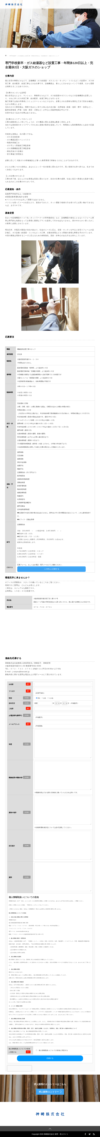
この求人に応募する (51, 569)
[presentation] (19, 1068)
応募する (50, 1058)
